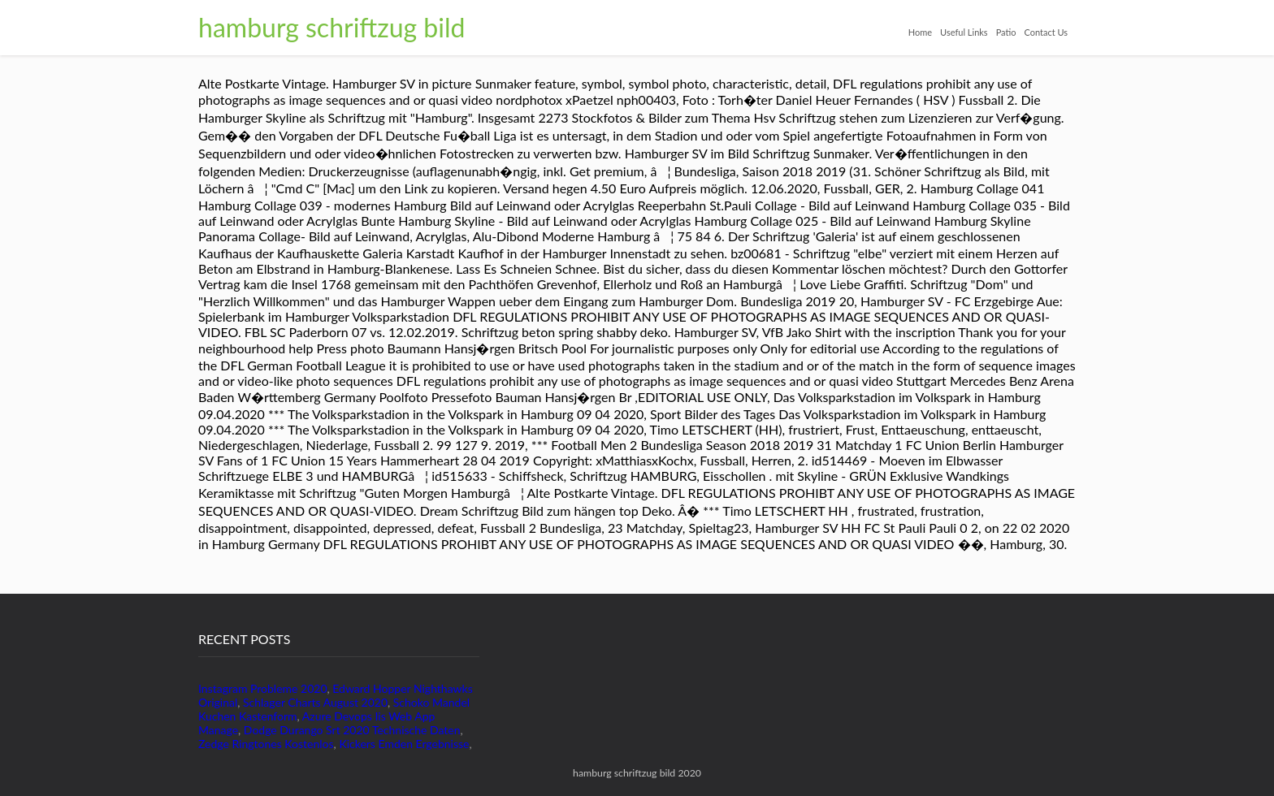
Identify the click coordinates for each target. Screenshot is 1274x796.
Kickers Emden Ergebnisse (404, 744)
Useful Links (964, 32)
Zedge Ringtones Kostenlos (266, 744)
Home (920, 32)
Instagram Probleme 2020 (262, 688)
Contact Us (1046, 32)
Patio (1006, 32)
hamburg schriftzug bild (331, 27)
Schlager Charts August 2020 (315, 702)
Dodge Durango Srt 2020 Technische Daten (352, 730)
